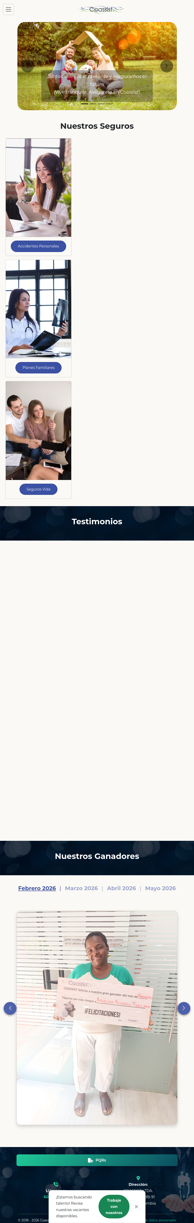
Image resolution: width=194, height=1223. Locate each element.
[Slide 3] (101, 104)
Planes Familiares (38, 367)
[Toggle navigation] (8, 9)
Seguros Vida (39, 489)
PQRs (97, 1160)
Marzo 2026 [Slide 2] (81, 888)
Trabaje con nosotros (114, 1206)
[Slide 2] (93, 104)
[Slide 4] (109, 104)
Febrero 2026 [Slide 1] (37, 888)
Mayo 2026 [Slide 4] (160, 888)
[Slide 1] (84, 104)
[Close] (136, 1206)
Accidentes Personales (38, 246)
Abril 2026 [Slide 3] (121, 888)
